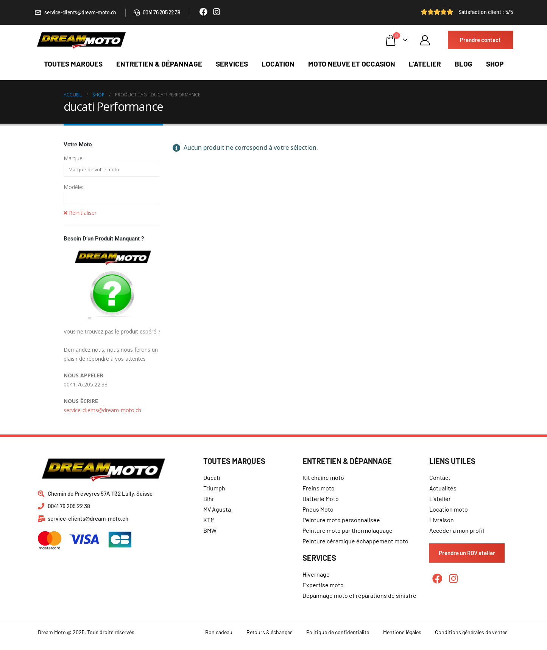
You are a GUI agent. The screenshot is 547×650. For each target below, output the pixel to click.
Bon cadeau (218, 632)
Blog (463, 63)
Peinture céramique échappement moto (355, 541)
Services (232, 63)
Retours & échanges (269, 632)
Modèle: (73, 187)
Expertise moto (323, 584)
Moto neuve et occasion (351, 63)
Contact (439, 477)
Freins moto (318, 488)
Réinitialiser (80, 212)
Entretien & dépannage (159, 63)
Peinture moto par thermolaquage (347, 530)
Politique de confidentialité (337, 632)
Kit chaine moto (323, 477)
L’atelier (425, 63)
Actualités (443, 488)
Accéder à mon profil (456, 530)
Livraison (441, 519)
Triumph (214, 488)
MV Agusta (217, 509)
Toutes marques (73, 63)
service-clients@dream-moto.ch (102, 410)
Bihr (208, 498)
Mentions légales (402, 632)
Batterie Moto (320, 498)
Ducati (211, 477)
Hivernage (316, 574)
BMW (210, 530)
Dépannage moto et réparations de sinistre (359, 595)
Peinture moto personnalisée (341, 519)
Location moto (448, 509)
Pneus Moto (317, 509)
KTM (209, 519)
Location (278, 63)
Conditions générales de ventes (471, 632)
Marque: (74, 158)
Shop (494, 63)
